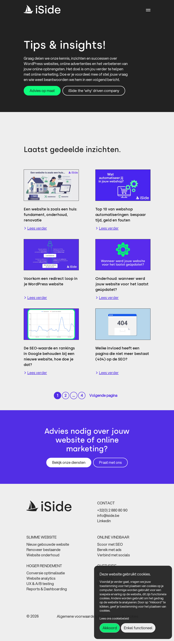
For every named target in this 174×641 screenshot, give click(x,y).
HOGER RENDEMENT (44, 565)
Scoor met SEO (110, 544)
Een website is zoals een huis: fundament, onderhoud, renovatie (50, 214)
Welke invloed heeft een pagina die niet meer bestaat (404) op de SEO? (122, 353)
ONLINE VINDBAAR (113, 537)
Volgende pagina (103, 395)
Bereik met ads (109, 549)
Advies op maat (42, 90)
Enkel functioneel (138, 628)
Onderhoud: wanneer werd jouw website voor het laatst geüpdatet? (121, 284)
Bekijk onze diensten (68, 462)
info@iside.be (108, 515)
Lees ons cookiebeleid (114, 618)
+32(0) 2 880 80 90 (112, 510)
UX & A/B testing (40, 583)
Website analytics (40, 578)
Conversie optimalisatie (45, 573)
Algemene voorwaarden (77, 616)
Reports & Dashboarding (46, 589)
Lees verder (37, 228)
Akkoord (110, 628)
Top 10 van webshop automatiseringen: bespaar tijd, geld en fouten (120, 214)
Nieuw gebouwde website (47, 544)
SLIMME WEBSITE (41, 537)
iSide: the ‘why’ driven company (93, 90)
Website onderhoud (42, 555)
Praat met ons (110, 462)
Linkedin (104, 520)
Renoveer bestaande (43, 549)
